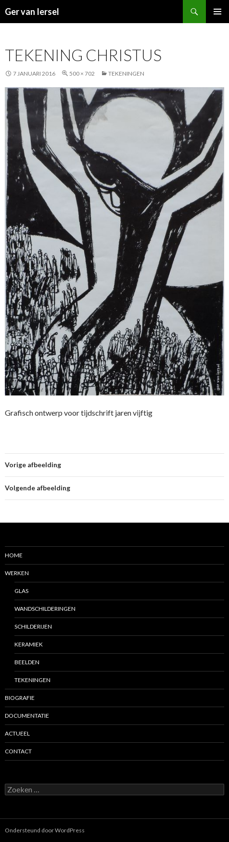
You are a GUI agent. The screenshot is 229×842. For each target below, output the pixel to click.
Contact (18, 751)
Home (14, 555)
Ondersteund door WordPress (45, 830)
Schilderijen (33, 626)
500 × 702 (82, 73)
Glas (21, 590)
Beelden (26, 662)
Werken (17, 573)
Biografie (20, 697)
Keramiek (28, 644)
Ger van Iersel (32, 11)
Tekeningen (126, 73)
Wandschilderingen (45, 608)
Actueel (17, 733)
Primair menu (217, 11)
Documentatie (27, 715)
